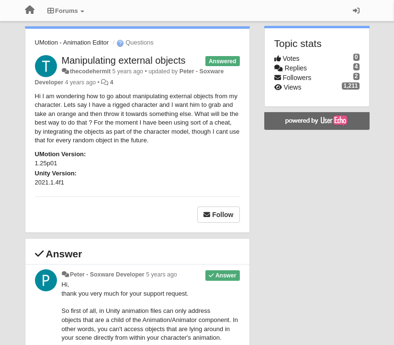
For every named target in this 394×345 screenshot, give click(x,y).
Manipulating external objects (124, 60)
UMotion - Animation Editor (72, 42)
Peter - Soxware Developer (107, 274)
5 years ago (161, 274)
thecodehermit (90, 71)
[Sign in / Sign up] (356, 10)
